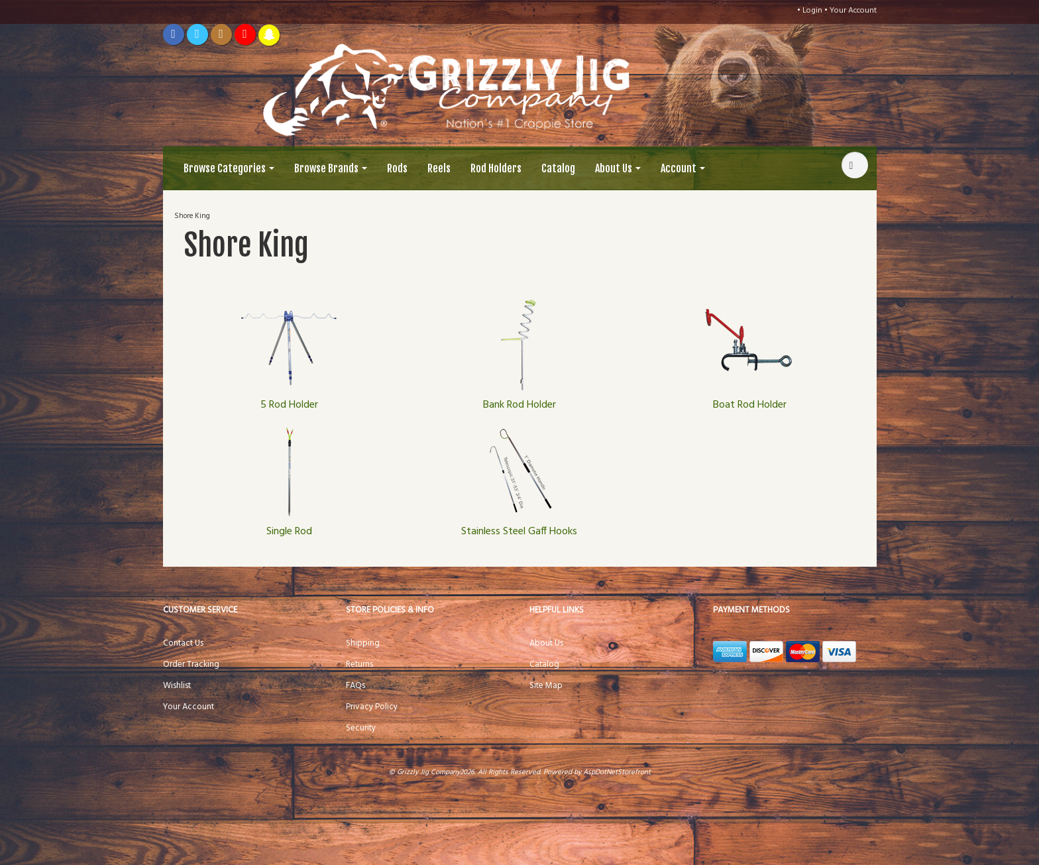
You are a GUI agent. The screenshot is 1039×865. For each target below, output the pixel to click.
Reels (439, 168)
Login (812, 10)
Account (683, 168)
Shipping (363, 643)
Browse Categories (229, 168)
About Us (618, 168)
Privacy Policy (372, 707)
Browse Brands (330, 168)
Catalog (558, 168)
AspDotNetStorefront (617, 772)
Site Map (546, 686)
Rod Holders (495, 168)
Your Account (853, 10)
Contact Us (183, 643)
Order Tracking (191, 664)
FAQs (355, 686)
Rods (397, 168)
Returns (359, 664)
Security (361, 728)
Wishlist (177, 686)
